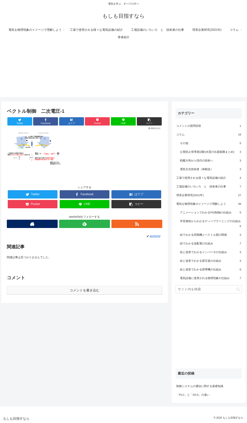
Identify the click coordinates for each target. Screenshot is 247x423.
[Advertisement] (123, 71)
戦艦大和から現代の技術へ (210, 160)
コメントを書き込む (84, 290)
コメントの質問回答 (208, 125)
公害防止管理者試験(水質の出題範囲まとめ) (210, 151)
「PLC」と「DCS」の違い (193, 394)
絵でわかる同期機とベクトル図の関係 (210, 234)
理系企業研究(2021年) (208, 195)
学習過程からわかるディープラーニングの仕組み (210, 224)
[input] (209, 289)
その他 (210, 143)
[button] (238, 289)
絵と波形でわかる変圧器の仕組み (210, 260)
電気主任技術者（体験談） (210, 169)
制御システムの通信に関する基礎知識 (199, 386)
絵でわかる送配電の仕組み (210, 243)
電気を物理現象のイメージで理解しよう (208, 203)
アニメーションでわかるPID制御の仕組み (210, 212)
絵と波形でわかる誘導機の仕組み (210, 269)
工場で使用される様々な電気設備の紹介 (208, 177)
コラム (208, 134)
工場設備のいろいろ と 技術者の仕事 (208, 186)
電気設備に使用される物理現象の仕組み (210, 278)
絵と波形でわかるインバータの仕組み (210, 252)
